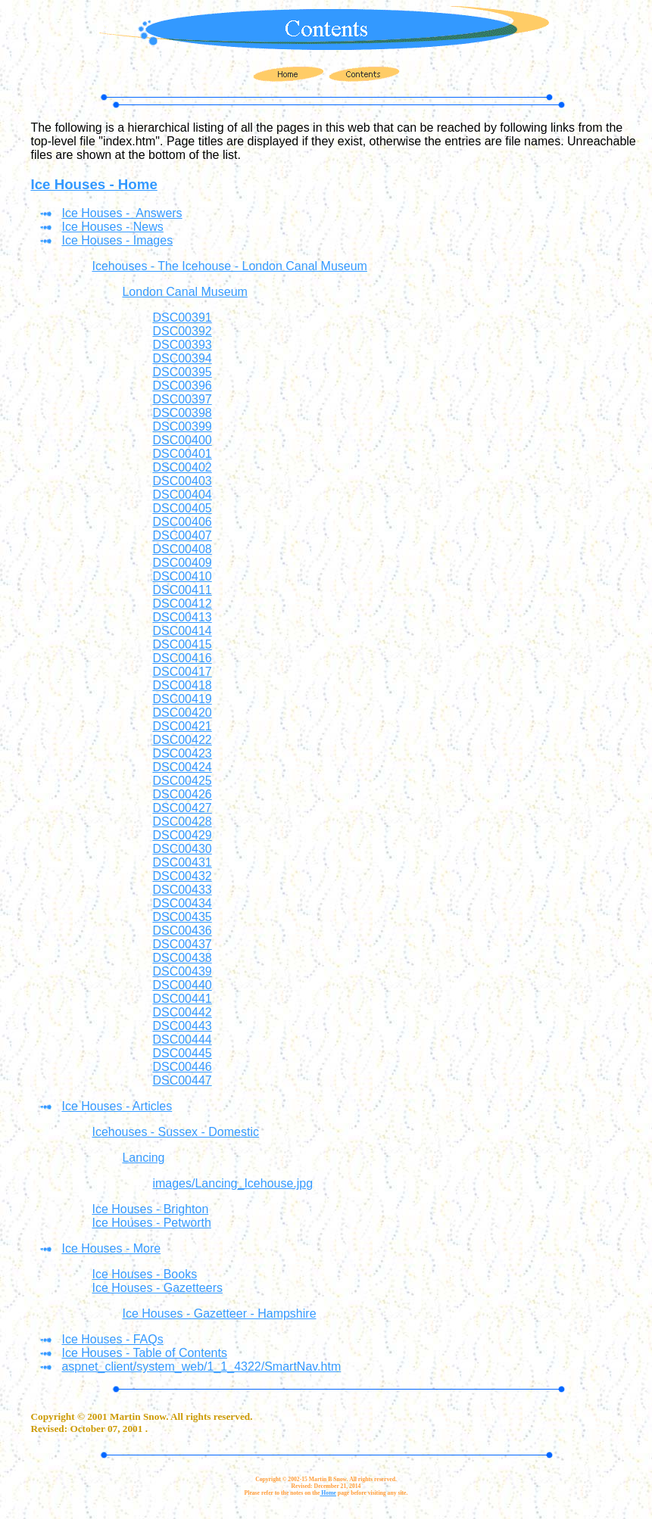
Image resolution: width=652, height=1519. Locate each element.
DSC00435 (181, 916)
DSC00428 (181, 821)
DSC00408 (181, 549)
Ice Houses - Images (117, 240)
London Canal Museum (184, 291)
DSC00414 (181, 630)
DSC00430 (181, 848)
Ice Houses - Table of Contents (144, 1352)
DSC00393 (181, 344)
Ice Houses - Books (144, 1274)
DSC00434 (181, 903)
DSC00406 (181, 521)
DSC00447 (181, 1080)
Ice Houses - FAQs (112, 1339)
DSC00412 (181, 603)
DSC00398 (181, 412)
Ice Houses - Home (93, 184)
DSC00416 (181, 658)
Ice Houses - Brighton (150, 1209)
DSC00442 (181, 1012)
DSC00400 (181, 440)
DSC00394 (181, 358)
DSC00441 (181, 998)
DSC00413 (181, 617)
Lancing (143, 1157)
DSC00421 (181, 726)
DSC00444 (181, 1039)
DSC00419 (181, 699)
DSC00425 (181, 780)
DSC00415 (181, 644)
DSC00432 (181, 876)
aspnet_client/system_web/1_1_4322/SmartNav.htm (201, 1366)
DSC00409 (181, 562)
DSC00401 (181, 453)
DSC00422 (181, 739)
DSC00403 (181, 481)
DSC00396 (181, 385)
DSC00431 (181, 862)
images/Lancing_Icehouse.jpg (232, 1183)
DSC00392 (181, 331)
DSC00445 (181, 1053)
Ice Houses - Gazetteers (157, 1287)
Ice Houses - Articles (116, 1106)
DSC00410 (181, 576)
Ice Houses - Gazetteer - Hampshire (219, 1313)
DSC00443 (181, 1025)
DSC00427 (181, 808)
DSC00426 (181, 794)
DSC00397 (181, 399)
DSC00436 (181, 930)
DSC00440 (181, 985)
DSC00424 (181, 767)
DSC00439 (181, 971)
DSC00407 (181, 535)
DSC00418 (181, 685)
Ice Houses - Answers (121, 213)
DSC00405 (181, 508)
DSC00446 (181, 1066)
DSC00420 (181, 712)
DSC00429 (181, 835)
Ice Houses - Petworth (151, 1222)
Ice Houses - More (111, 1248)
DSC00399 (181, 426)
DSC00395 (181, 372)
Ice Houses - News (112, 226)
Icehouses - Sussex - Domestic (175, 1131)
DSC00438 (181, 957)
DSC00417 (181, 671)
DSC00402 (181, 467)
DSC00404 (181, 494)
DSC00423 (181, 753)
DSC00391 (181, 317)
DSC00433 (181, 889)
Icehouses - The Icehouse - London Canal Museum (229, 266)
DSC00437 (181, 944)
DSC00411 (181, 590)
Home (328, 1492)
